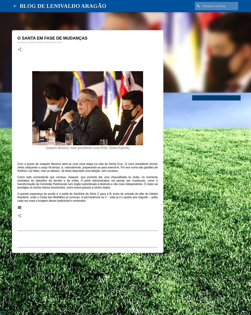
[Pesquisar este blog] (220, 6)
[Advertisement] (88, 282)
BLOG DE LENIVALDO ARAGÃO (63, 6)
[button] (19, 49)
